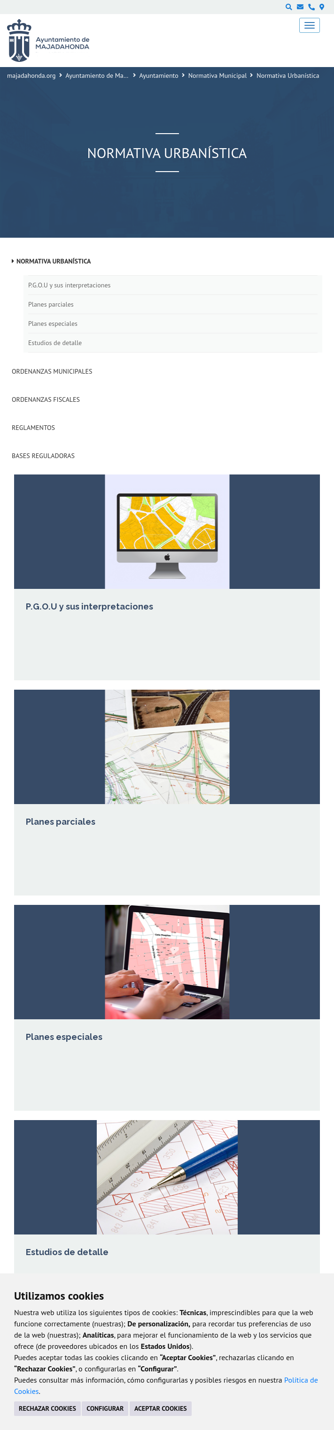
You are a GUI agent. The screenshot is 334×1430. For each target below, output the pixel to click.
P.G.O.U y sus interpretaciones (69, 285)
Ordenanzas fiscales (46, 399)
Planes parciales (51, 304)
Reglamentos (33, 427)
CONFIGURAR (105, 1408)
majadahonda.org (31, 75)
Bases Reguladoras (43, 456)
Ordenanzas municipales (52, 371)
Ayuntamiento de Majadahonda (109, 75)
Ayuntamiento (159, 75)
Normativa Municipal (217, 75)
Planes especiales (53, 323)
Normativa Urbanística (53, 261)
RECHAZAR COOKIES (47, 1408)
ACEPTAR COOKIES (160, 1408)
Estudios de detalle (55, 343)
